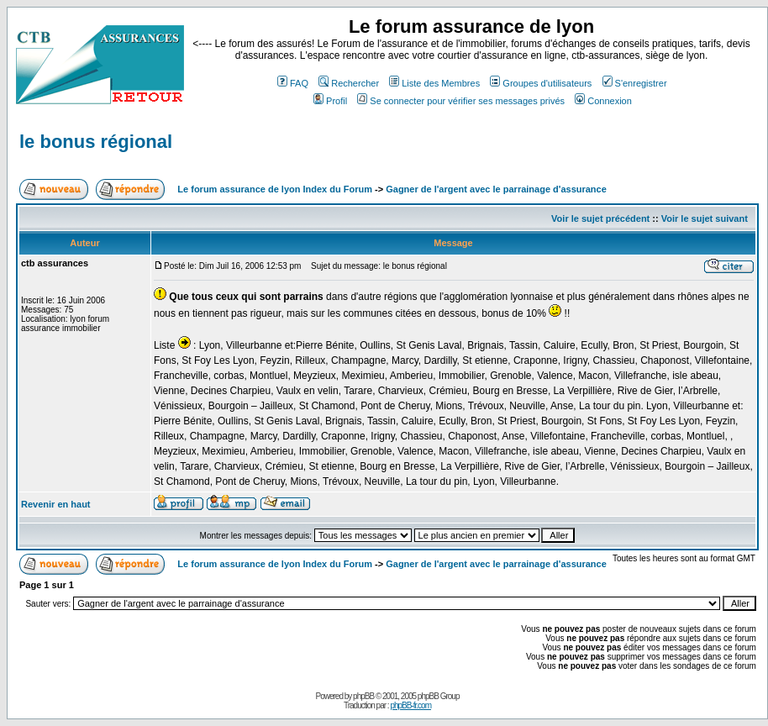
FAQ (292, 83)
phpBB (363, 696)
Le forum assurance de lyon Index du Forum (274, 189)
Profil (330, 101)
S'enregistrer (634, 83)
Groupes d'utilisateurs (541, 83)
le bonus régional (95, 141)
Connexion (603, 101)
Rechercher (348, 83)
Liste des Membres (434, 83)
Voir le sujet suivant (704, 218)
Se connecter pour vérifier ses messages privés (461, 101)
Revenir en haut (56, 504)
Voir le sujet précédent (600, 218)
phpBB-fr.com (410, 705)
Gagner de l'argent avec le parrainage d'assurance (496, 189)
